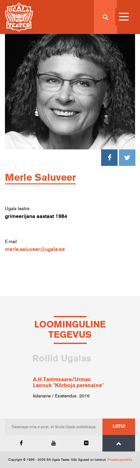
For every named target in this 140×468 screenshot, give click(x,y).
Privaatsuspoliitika (119, 459)
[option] (70, 376)
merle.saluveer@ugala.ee (35, 249)
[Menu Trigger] (124, 17)
